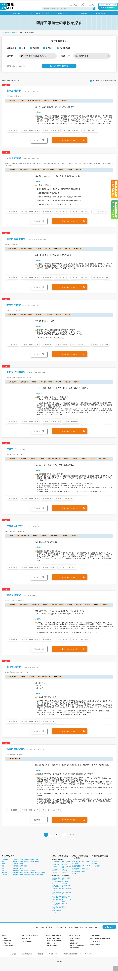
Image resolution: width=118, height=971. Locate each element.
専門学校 (94, 868)
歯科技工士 (75, 878)
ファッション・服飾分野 (66, 904)
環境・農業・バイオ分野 (56, 915)
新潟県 (14, 868)
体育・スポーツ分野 (56, 904)
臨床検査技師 (75, 873)
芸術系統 (64, 877)
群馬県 (21, 866)
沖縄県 (41, 879)
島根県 (18, 877)
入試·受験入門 (26, 946)
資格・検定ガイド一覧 (53, 950)
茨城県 (14, 866)
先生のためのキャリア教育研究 (100, 943)
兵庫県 (25, 875)
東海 (3, 870)
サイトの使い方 (95, 949)
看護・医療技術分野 (56, 897)
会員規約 (72, 945)
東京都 (32, 866)
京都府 (18, 875)
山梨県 (18, 868)
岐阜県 (21, 870)
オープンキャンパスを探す (30, 940)
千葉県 (29, 866)
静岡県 (14, 870)
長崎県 (21, 879)
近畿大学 (11, 449)
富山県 (14, 872)
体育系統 (54, 877)
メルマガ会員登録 (74, 952)
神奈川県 (37, 866)
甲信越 (3, 868)
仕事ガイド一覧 (51, 948)
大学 (93, 864)
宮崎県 (32, 879)
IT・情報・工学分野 (56, 886)
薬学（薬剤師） (86, 866)
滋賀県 (14, 875)
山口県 (29, 877)
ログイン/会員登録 (75, 943)
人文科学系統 (55, 866)
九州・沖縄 (4, 879)
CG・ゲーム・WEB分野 (65, 886)
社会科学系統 (55, 868)
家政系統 (64, 874)
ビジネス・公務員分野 (56, 893)
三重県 (25, 870)
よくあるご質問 (95, 946)
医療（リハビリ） (86, 870)
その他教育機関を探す (8, 950)
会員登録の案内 (74, 948)
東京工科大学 (13, 89)
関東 (3, 866)
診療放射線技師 (76, 875)
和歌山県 (33, 875)
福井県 (21, 872)
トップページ (5, 31)
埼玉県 (25, 866)
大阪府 (21, 875)
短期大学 (94, 866)
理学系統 (64, 868)
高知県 (43, 877)
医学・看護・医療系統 (66, 871)
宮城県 (25, 864)
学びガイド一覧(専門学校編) (54, 945)
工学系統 (54, 871)
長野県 (21, 868)
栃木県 (18, 866)
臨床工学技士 (85, 873)
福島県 (36, 864)
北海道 (14, 864)
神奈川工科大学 (14, 527)
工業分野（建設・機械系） (56, 883)
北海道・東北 (5, 864)
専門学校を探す (6, 948)
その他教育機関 (96, 870)
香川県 (36, 877)
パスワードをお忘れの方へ (77, 950)
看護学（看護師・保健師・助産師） (76, 870)
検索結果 (14, 31)
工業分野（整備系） (66, 883)
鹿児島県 (37, 879)
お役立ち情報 (94, 940)
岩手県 (21, 864)
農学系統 (54, 874)
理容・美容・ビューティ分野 (56, 901)
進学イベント (26, 943)
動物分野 (64, 911)
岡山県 (21, 877)
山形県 (32, 864)
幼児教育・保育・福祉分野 (66, 901)
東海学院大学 (13, 668)
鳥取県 (14, 877)
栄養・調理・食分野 (66, 897)
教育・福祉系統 (66, 866)
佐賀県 (18, 879)
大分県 (29, 879)
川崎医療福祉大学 (16, 238)
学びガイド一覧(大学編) (53, 943)
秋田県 (29, 864)
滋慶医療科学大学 (16, 751)
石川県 (18, 872)
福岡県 (14, 879)
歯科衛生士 (85, 875)
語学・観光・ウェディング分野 (56, 890)
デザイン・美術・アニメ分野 (56, 908)
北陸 (3, 872)
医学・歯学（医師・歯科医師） (76, 866)
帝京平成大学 (13, 157)
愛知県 (18, 870)
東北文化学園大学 (16, 372)
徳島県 (32, 877)
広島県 (25, 877)
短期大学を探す (6, 945)
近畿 (3, 875)
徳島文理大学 (13, 596)
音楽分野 (64, 908)
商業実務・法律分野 (66, 890)
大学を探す (5, 943)
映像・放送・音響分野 (56, 912)
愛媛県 (40, 877)
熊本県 (25, 879)
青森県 (18, 864)
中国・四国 (4, 877)
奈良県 (29, 875)
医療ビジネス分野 (66, 893)
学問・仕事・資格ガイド (53, 940)
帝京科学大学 (13, 304)
